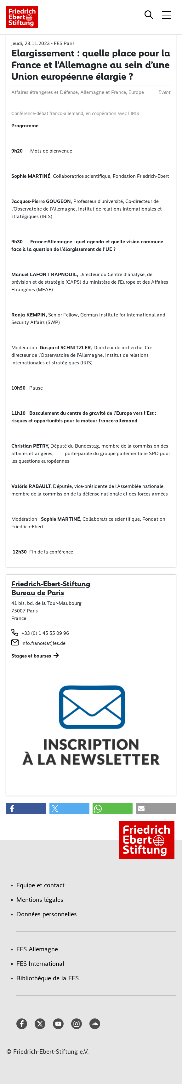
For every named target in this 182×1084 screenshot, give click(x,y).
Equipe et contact (40, 885)
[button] (26, 808)
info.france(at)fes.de (43, 643)
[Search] (149, 14)
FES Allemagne (37, 949)
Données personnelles (46, 914)
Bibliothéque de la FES (47, 978)
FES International (40, 963)
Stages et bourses (31, 656)
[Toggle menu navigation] (166, 14)
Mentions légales (39, 899)
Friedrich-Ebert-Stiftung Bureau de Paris (50, 588)
